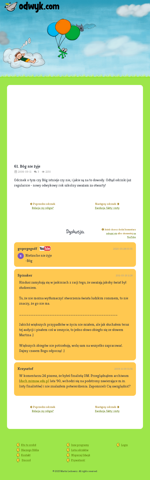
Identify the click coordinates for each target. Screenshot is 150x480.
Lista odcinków (79, 450)
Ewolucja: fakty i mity (107, 208)
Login (124, 445)
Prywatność (78, 460)
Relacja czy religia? (43, 208)
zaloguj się (111, 233)
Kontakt (25, 455)
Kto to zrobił (28, 445)
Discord (26, 460)
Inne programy (80, 445)
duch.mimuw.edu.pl (34, 381)
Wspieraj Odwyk (80, 455)
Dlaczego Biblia (30, 450)
